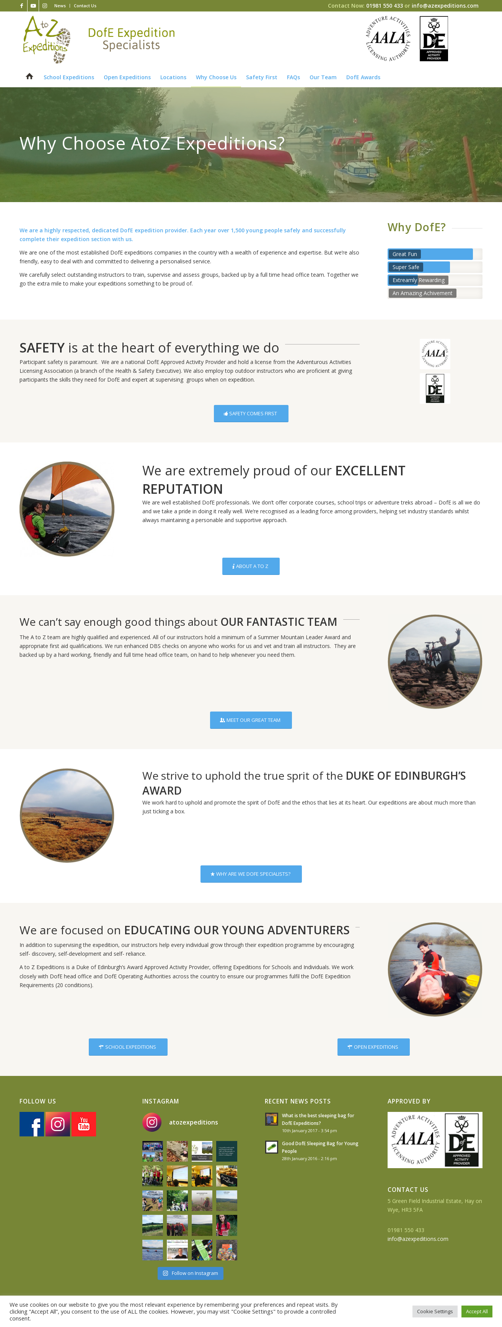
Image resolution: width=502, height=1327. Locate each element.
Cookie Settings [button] (435, 1311)
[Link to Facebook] (21, 5)
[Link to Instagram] (45, 5)
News (60, 5)
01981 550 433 (384, 5)
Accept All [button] (477, 1311)
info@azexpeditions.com (445, 5)
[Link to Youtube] (33, 5)
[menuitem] (60, 6)
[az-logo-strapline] (99, 39)
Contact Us (85, 5)
